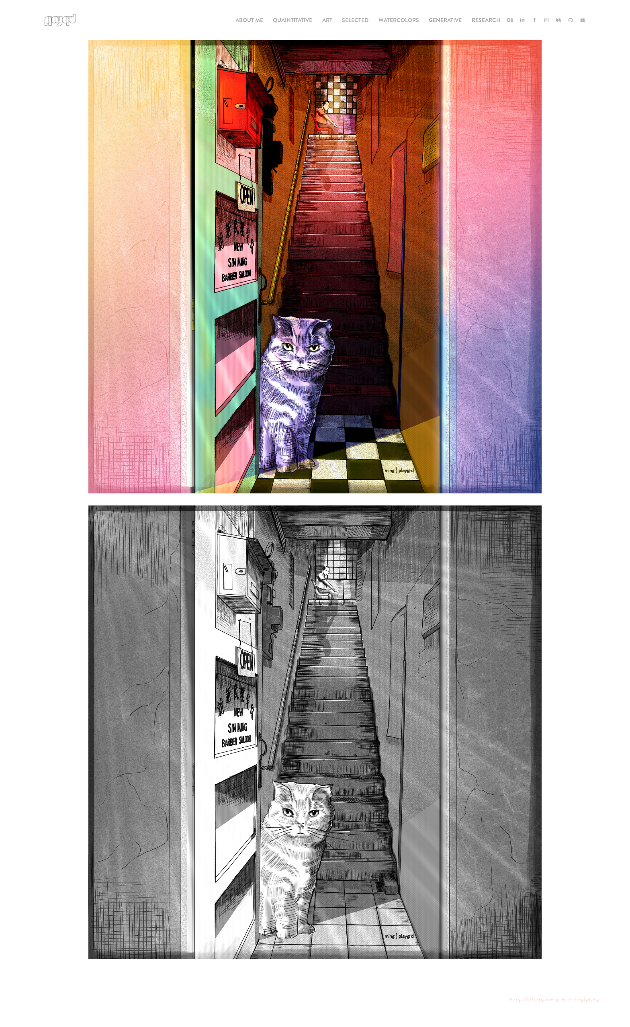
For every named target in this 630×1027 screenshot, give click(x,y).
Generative (445, 20)
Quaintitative (292, 20)
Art (327, 20)
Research (486, 20)
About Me (249, 20)
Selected (355, 20)
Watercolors (398, 20)
